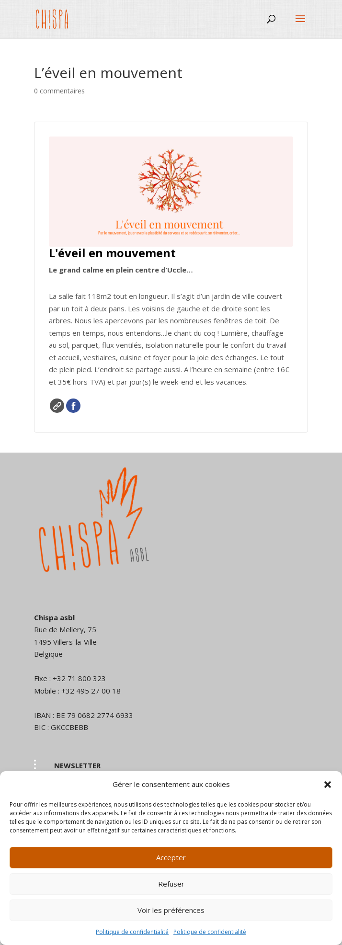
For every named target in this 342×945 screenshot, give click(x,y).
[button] (327, 784)
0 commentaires (59, 90)
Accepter (171, 857)
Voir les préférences (171, 910)
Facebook (73, 405)
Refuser (171, 883)
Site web (57, 405)
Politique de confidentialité (132, 932)
